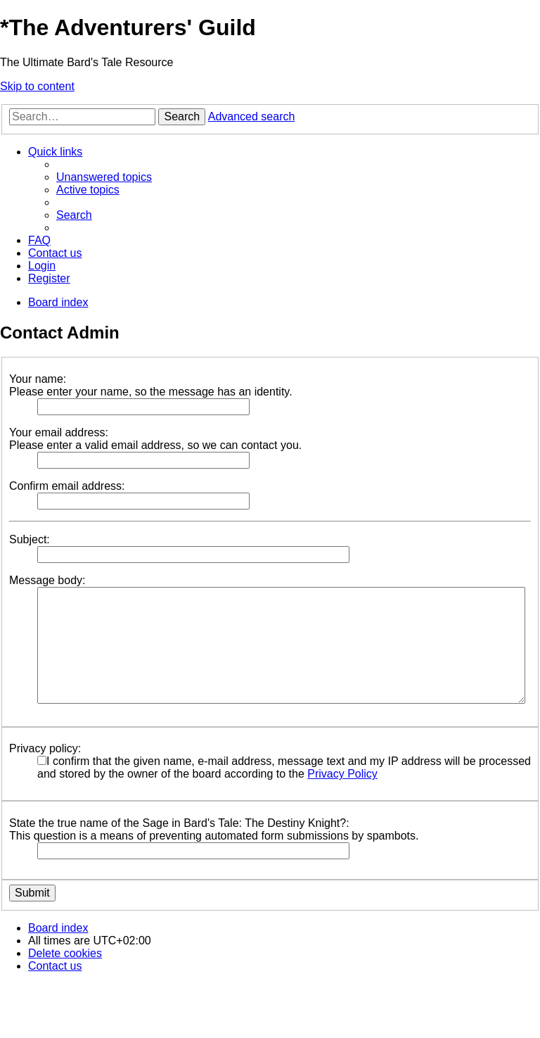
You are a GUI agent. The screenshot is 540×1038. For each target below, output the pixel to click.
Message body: (47, 580)
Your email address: (58, 432)
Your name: (37, 379)
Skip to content (37, 86)
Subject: (29, 539)
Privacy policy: (45, 748)
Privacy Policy (342, 774)
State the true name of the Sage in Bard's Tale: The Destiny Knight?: (179, 823)
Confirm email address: (67, 486)
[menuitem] (104, 177)
